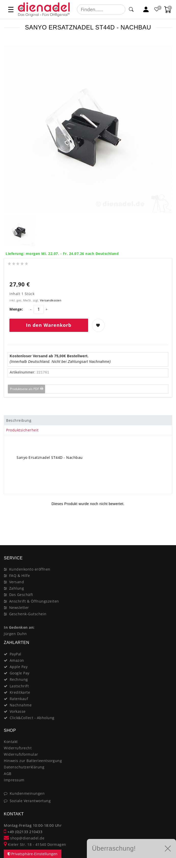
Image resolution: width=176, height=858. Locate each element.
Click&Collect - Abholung (32, 717)
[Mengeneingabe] (39, 309)
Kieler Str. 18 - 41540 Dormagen (35, 844)
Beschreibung (18, 420)
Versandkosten (50, 300)
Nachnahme (21, 705)
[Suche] (131, 9)
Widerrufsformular (21, 754)
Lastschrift (19, 686)
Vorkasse (18, 711)
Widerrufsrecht (18, 748)
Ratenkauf (19, 698)
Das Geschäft (21, 594)
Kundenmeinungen (27, 793)
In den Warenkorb (48, 325)
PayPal (15, 654)
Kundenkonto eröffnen (29, 569)
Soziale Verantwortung (30, 800)
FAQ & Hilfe (19, 575)
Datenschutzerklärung (24, 767)
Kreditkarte (20, 692)
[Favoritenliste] (157, 9)
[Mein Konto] (146, 9)
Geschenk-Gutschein (28, 613)
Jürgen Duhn (15, 633)
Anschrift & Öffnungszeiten (34, 601)
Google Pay (20, 673)
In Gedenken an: (19, 627)
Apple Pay (19, 666)
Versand (16, 581)
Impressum (14, 780)
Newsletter (19, 607)
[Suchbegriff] (101, 9)
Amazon (17, 660)
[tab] (88, 420)
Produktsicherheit (22, 430)
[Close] (166, 527)
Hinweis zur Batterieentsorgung (33, 760)
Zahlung (16, 588)
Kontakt (11, 741)
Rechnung (19, 679)
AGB (7, 773)
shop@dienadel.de (24, 838)
